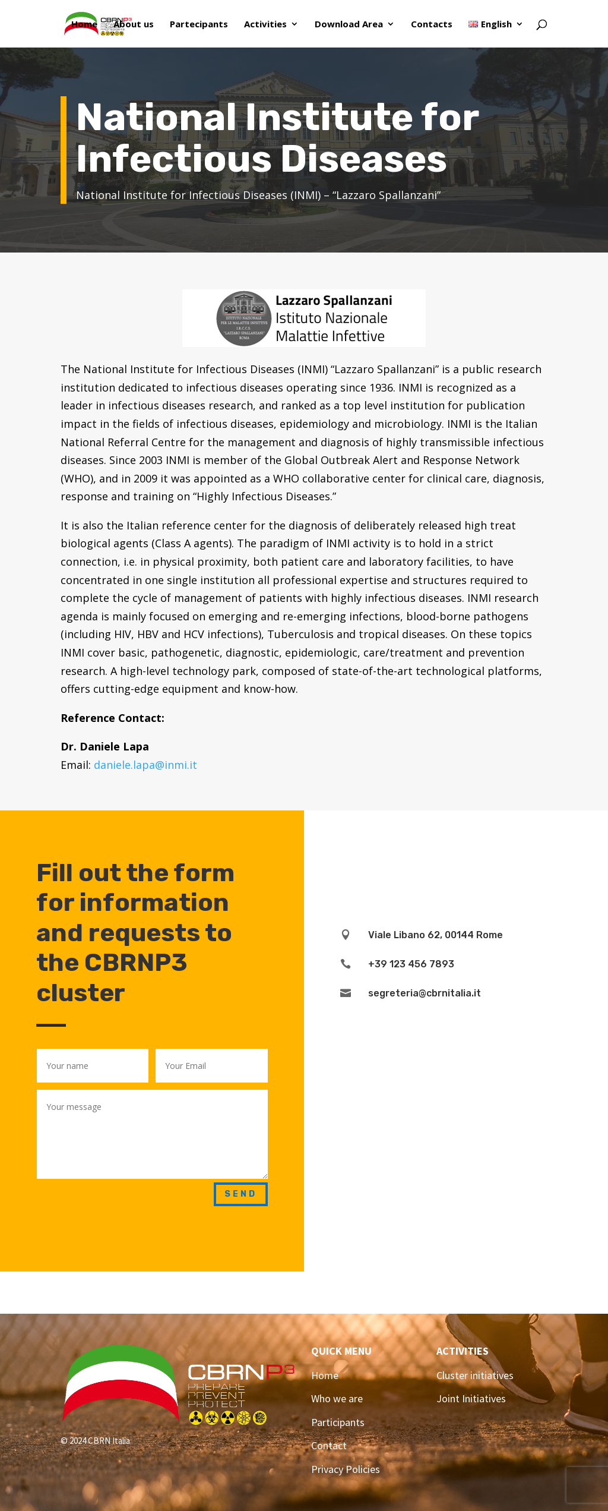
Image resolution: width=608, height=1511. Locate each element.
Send (240, 1194)
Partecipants (199, 25)
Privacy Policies (345, 1469)
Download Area (349, 25)
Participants (338, 1422)
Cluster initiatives (475, 1375)
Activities (265, 25)
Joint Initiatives (471, 1398)
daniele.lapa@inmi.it (145, 765)
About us (133, 25)
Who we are (337, 1398)
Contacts (431, 25)
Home (84, 25)
